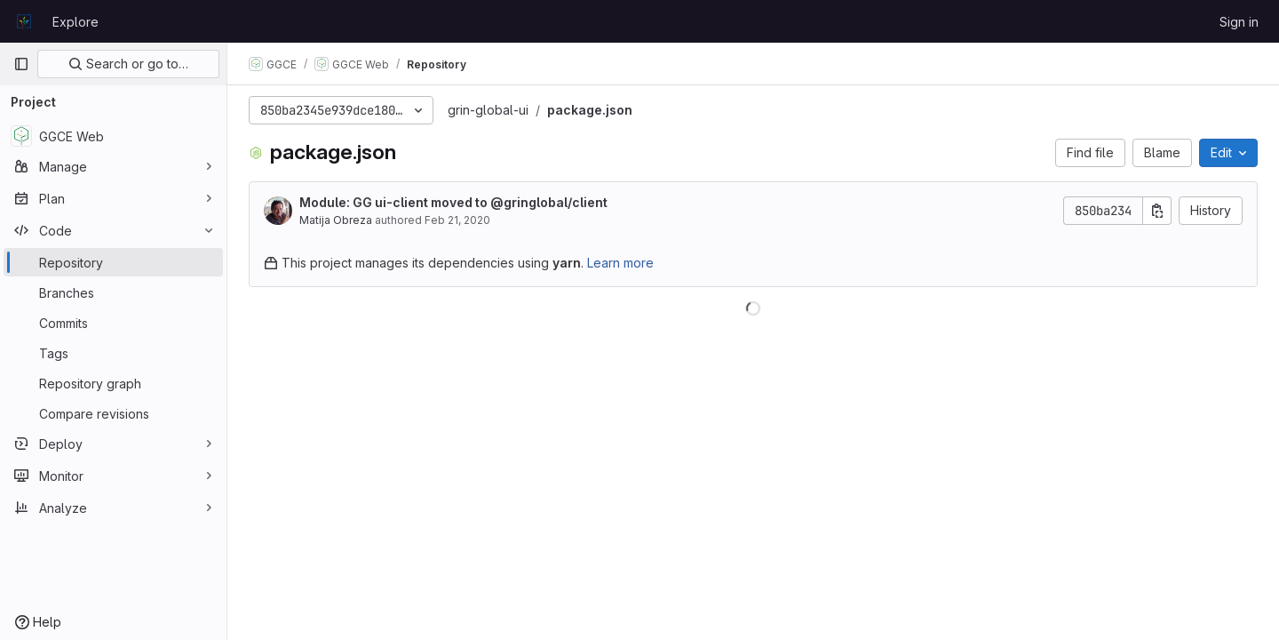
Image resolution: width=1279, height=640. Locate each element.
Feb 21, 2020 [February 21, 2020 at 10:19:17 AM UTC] (457, 220)
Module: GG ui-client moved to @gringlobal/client (453, 202)
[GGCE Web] (113, 136)
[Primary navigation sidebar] (21, 64)
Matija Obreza (335, 220)
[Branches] (113, 292)
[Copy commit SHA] (1157, 210)
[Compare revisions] (113, 413)
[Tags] (113, 353)
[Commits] (113, 322)
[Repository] (113, 262)
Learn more (620, 262)
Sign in (1239, 21)
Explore (75, 21)
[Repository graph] (113, 383)
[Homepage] (24, 21)
